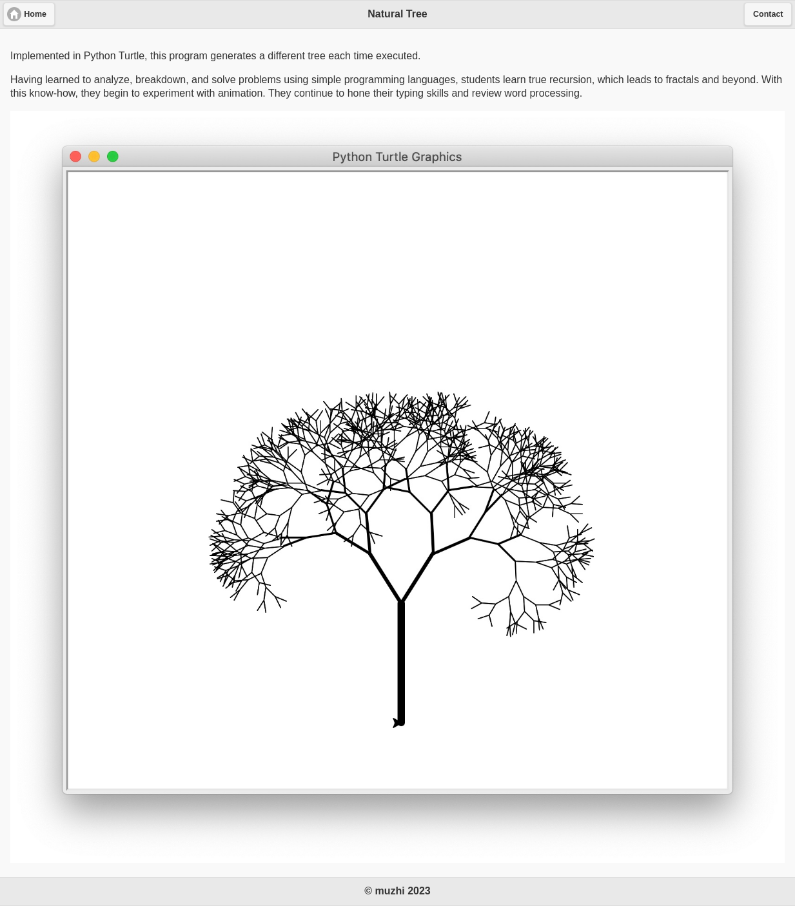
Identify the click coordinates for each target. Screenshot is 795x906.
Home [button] (35, 14)
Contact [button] (768, 14)
